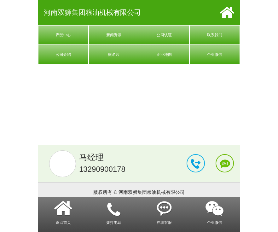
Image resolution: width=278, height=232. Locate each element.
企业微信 (214, 54)
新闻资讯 (113, 35)
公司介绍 (63, 54)
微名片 (113, 54)
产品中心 (63, 35)
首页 (227, 12)
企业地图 (164, 54)
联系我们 (214, 35)
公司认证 (164, 35)
